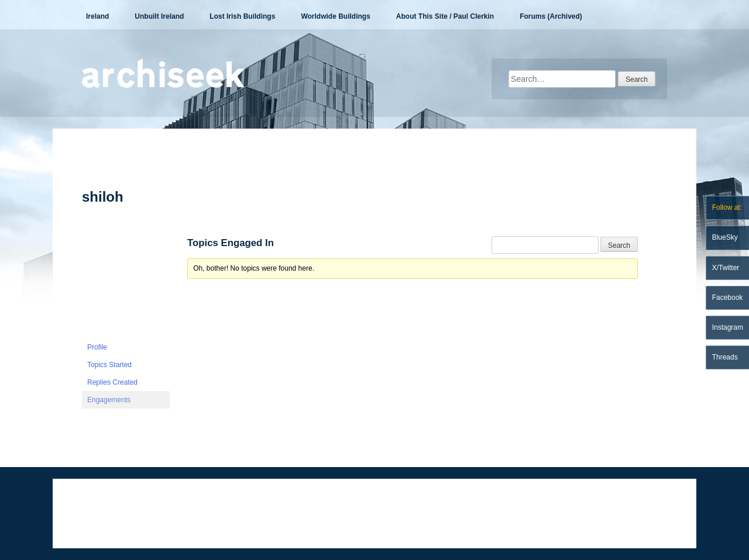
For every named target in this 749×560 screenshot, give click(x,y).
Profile (97, 347)
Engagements (108, 400)
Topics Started (109, 365)
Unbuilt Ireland (159, 16)
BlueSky (725, 237)
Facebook (727, 297)
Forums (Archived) (551, 16)
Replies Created (112, 382)
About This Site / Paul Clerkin (445, 16)
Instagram (727, 327)
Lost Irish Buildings (242, 16)
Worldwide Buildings (335, 16)
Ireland (97, 16)
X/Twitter (726, 268)
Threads (725, 357)
